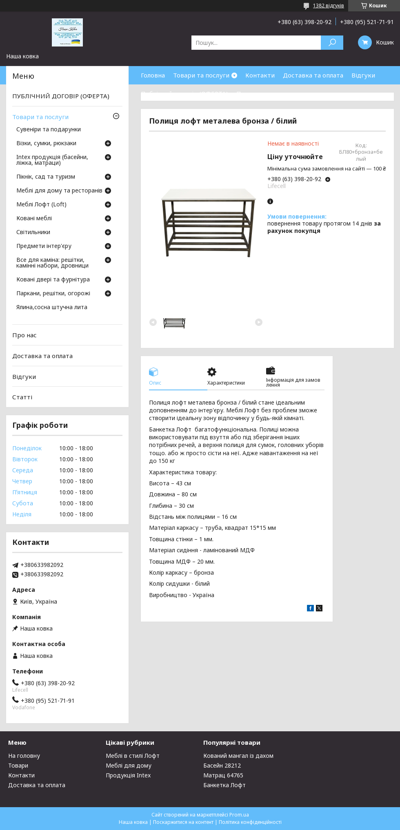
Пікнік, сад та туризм (45, 177)
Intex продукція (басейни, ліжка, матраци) (52, 160)
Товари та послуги (201, 75)
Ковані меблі (34, 218)
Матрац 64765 (223, 775)
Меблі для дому (128, 765)
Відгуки (363, 75)
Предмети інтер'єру (43, 246)
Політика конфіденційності (250, 822)
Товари (18, 765)
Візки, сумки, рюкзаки (46, 143)
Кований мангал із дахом (238, 755)
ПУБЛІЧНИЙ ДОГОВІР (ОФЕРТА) (60, 96)
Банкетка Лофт (224, 785)
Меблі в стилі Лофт (133, 755)
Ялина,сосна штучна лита (51, 307)
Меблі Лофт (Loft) (41, 204)
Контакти (260, 75)
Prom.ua (239, 814)
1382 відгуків (328, 5)
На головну (24, 755)
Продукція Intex (128, 775)
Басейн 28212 (222, 765)
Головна (153, 75)
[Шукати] (332, 42)
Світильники (33, 232)
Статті (22, 397)
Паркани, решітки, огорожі (53, 293)
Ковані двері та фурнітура (53, 280)
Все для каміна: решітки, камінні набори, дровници (52, 263)
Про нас (248, 93)
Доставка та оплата (313, 75)
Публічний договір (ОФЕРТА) (184, 93)
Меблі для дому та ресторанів (59, 191)
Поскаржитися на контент (183, 822)
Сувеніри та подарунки (48, 129)
